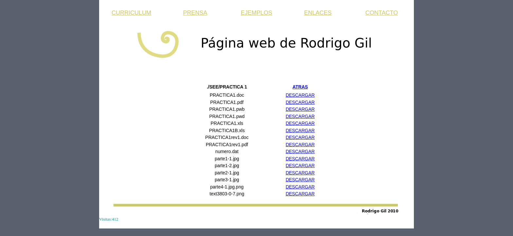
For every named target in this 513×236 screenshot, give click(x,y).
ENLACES (317, 13)
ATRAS (300, 86)
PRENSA (195, 13)
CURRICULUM (131, 13)
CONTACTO (381, 13)
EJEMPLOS (256, 13)
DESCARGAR (300, 95)
